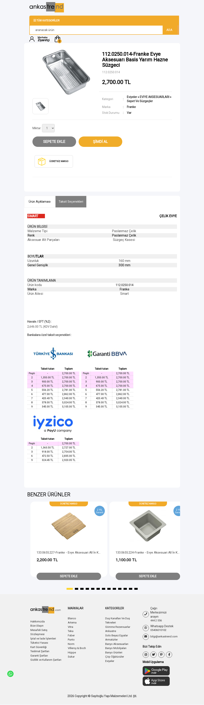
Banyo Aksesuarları (118, 643)
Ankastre (111, 630)
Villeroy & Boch (77, 647)
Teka (71, 630)
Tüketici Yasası (40, 642)
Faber (71, 635)
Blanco (72, 618)
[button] (114, 39)
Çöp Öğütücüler (115, 655)
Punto (72, 639)
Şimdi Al (100, 141)
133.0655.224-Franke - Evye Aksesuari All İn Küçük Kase (154, 552)
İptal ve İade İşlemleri (44, 638)
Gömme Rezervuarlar (119, 626)
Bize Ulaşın (37, 625)
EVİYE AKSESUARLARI (154, 97)
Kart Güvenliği (39, 646)
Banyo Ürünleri (114, 651)
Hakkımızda (38, 621)
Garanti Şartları (40, 654)
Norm (71, 643)
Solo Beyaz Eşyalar (117, 635)
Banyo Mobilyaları (116, 647)
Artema (73, 622)
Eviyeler (132, 97)
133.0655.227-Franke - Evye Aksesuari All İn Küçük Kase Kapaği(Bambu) (85, 552)
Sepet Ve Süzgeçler (140, 101)
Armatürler (112, 639)
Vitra (71, 626)
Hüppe (72, 651)
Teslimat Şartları (41, 650)
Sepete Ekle (54, 141)
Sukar (71, 655)
